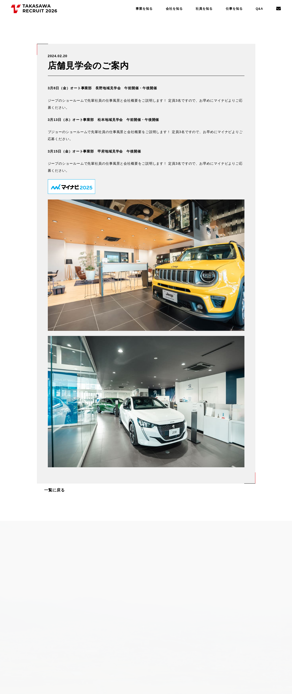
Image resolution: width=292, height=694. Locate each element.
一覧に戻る (52, 489)
